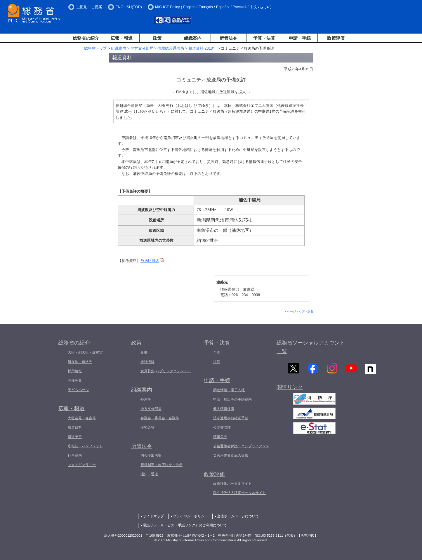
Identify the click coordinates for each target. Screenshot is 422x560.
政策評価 (336, 38)
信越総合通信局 (170, 48)
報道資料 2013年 (202, 48)
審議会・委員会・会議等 (159, 418)
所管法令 (228, 38)
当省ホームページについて (238, 516)
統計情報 (147, 362)
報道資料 (75, 427)
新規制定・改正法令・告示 (161, 465)
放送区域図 (152, 260)
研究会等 (147, 427)
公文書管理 (222, 427)
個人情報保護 (223, 409)
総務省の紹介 (86, 38)
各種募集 (75, 380)
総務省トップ (95, 48)
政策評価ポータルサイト (232, 483)
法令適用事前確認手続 (230, 418)
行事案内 (75, 455)
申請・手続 (300, 38)
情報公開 (220, 437)
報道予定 (75, 437)
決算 (216, 362)
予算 (216, 352)
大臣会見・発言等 (82, 418)
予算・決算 (264, 38)
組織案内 (193, 38)
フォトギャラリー (82, 465)
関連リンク (290, 388)
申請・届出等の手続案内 (232, 399)
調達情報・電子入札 (229, 390)
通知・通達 (149, 474)
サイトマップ (153, 516)
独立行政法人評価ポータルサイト (239, 493)
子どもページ (78, 390)
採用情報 (75, 371)
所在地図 (308, 535)
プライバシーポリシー (190, 516)
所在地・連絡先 (80, 362)
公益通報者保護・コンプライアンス (241, 446)
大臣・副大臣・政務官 (85, 352)
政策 (157, 38)
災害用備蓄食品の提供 (230, 455)
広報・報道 (122, 38)
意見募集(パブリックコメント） (165, 371)
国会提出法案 (150, 455)
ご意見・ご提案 (89, 7)
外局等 (145, 399)
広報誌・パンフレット (85, 446)
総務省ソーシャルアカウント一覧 (311, 347)
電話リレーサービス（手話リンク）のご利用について (185, 525)
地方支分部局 (142, 48)
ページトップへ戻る (300, 311)
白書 (143, 352)
